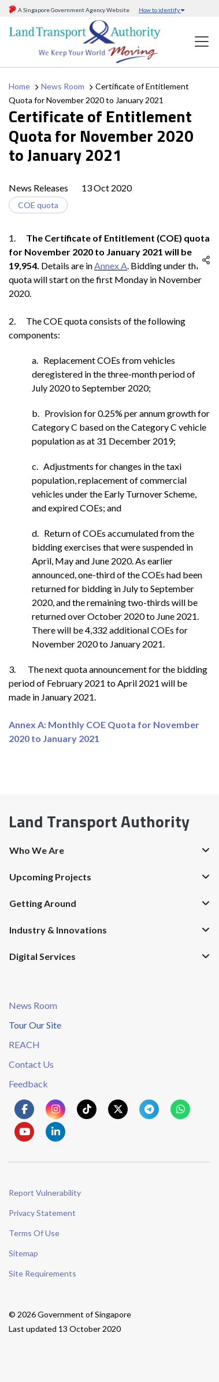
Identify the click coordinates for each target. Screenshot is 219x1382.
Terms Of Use (34, 1233)
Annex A (110, 265)
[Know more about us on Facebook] (24, 1109)
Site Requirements (42, 1273)
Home (19, 86)
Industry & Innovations (58, 929)
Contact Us (31, 1064)
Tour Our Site (35, 1024)
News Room (62, 86)
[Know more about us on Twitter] (118, 1109)
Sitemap (23, 1253)
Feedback (28, 1083)
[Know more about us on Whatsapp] (180, 1109)
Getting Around (42, 903)
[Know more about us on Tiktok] (86, 1109)
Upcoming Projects (50, 876)
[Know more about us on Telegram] (149, 1109)
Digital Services (42, 956)
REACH (24, 1044)
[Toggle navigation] (201, 42)
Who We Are (36, 850)
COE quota (38, 205)
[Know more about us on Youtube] (24, 1132)
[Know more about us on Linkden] (55, 1132)
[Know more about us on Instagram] (55, 1109)
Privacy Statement (42, 1213)
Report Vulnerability (45, 1193)
